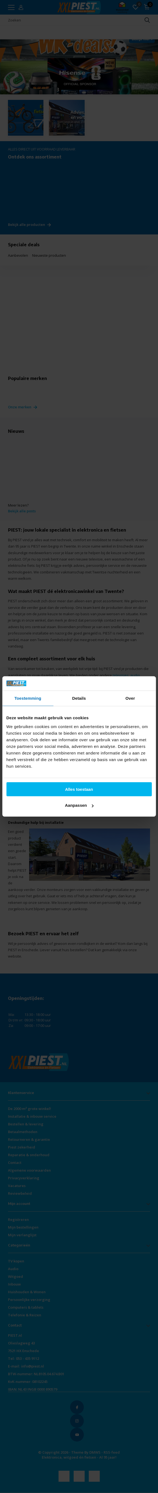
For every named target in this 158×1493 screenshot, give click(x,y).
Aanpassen (79, 805)
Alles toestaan (79, 789)
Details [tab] (79, 698)
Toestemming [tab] (27, 698)
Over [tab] (130, 698)
